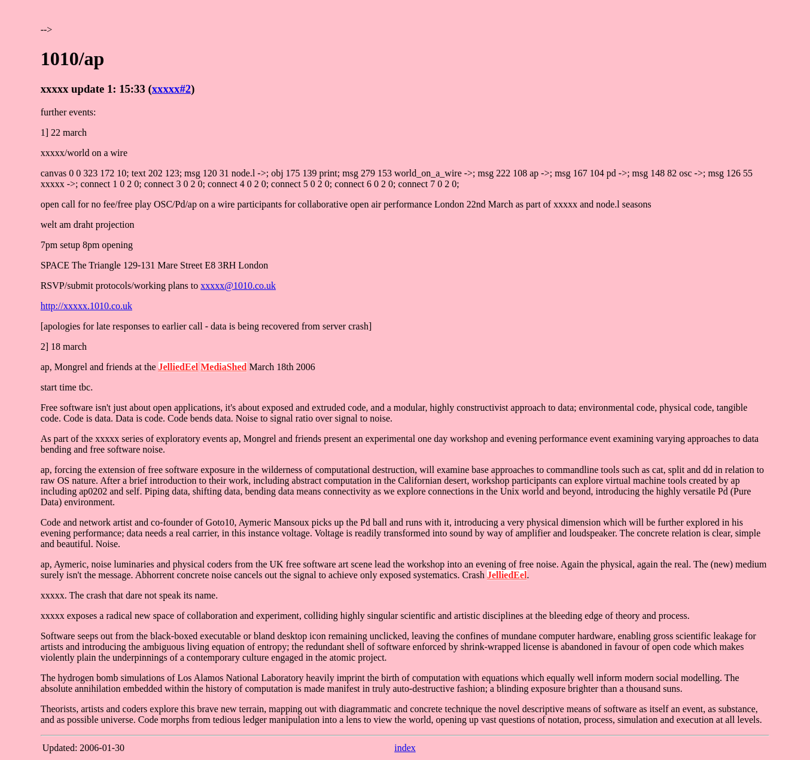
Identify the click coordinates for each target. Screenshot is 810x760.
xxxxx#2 (171, 89)
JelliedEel (179, 367)
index (405, 748)
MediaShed (223, 367)
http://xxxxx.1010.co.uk (86, 306)
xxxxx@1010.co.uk (238, 285)
